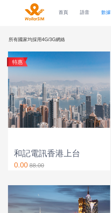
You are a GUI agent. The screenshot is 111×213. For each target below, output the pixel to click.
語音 (84, 12)
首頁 (63, 12)
